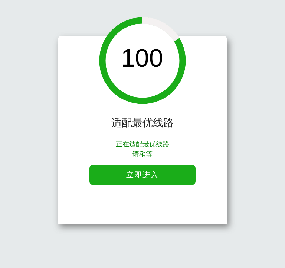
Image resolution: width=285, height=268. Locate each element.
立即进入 (142, 174)
